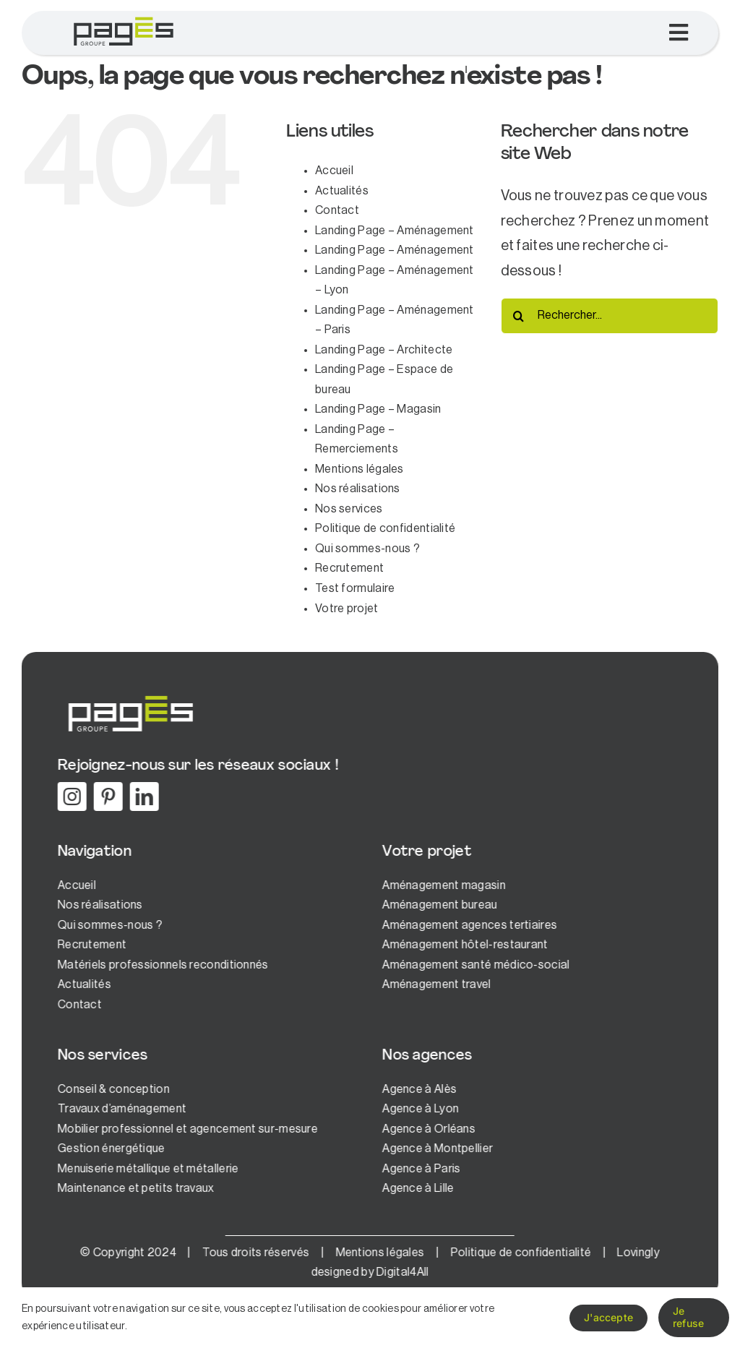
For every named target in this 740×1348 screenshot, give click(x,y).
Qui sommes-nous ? (367, 548)
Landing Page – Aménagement (394, 230)
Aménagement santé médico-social (473, 965)
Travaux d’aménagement (120, 1109)
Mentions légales (359, 469)
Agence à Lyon (418, 1109)
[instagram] (70, 796)
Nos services (349, 509)
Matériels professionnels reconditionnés (161, 965)
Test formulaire (355, 588)
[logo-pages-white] (128, 695)
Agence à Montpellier (435, 1148)
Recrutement (349, 568)
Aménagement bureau (437, 905)
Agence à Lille (416, 1188)
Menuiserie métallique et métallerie (146, 1169)
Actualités (342, 191)
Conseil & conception (112, 1089)
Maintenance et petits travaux (134, 1188)
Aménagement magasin (442, 885)
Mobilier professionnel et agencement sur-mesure (186, 1129)
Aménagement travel (434, 984)
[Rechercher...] (609, 316)
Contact (337, 210)
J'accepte (608, 1317)
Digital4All (400, 1272)
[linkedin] (142, 796)
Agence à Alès (417, 1089)
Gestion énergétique (109, 1148)
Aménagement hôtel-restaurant (463, 944)
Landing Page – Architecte (384, 350)
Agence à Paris (419, 1169)
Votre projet (347, 608)
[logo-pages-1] (123, 18)
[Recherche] (519, 316)
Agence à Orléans (426, 1129)
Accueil (334, 170)
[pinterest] (106, 796)
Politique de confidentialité (385, 528)
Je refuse (688, 1317)
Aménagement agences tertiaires (467, 925)
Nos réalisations (357, 488)
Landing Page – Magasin (378, 409)
